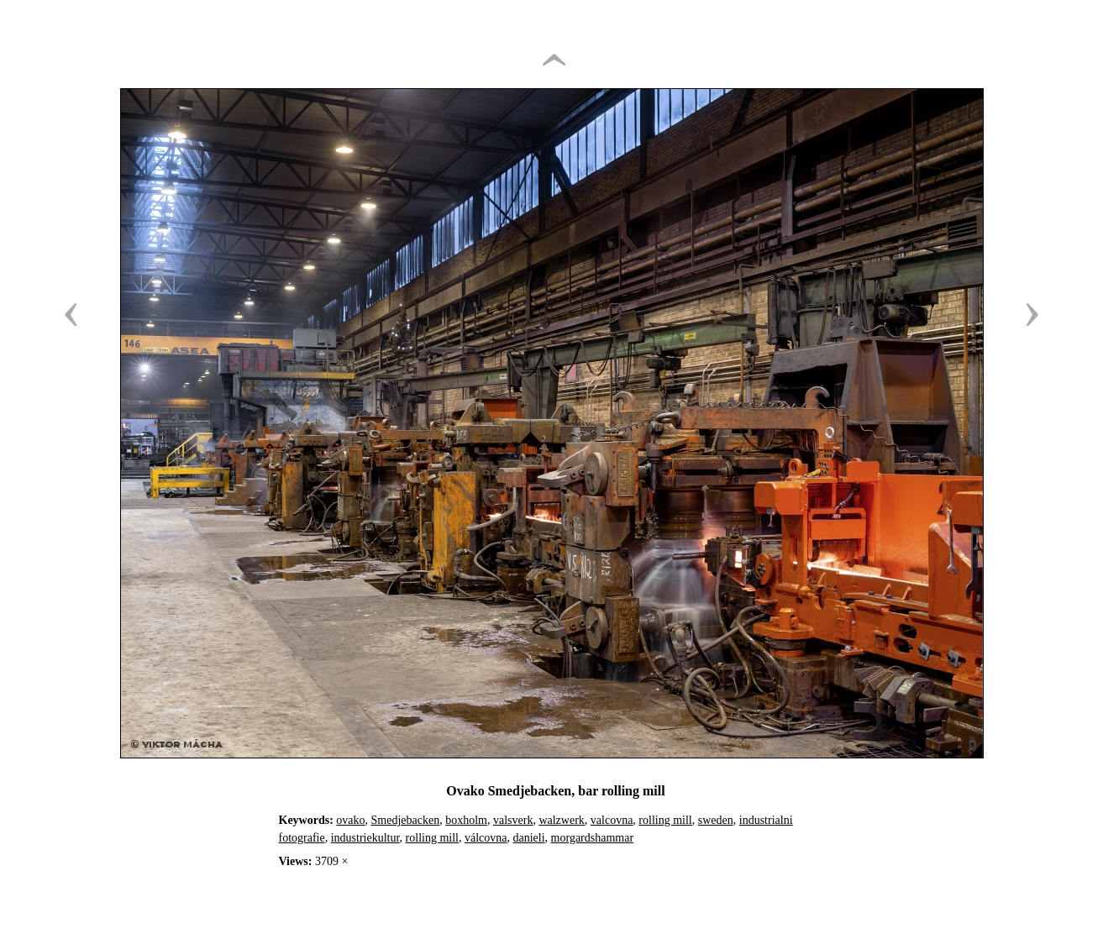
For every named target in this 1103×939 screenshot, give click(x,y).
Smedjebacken (405, 820)
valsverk (513, 820)
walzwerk (561, 820)
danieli (529, 837)
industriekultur (365, 837)
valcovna (612, 820)
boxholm (466, 820)
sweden (715, 820)
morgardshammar (592, 837)
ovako (350, 820)
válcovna (486, 837)
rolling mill (664, 820)
